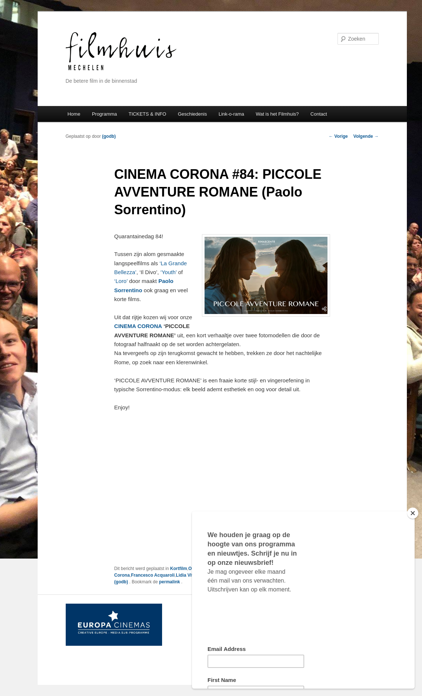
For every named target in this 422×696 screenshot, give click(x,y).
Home (74, 114)
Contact (319, 114)
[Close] (412, 513)
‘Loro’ (121, 281)
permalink (170, 581)
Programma (104, 114)
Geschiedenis (192, 114)
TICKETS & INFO (147, 114)
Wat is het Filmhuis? (277, 114)
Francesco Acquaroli (153, 575)
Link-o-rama (231, 114)
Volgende (365, 136)
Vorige (338, 136)
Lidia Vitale (187, 575)
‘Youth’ (168, 272)
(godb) (109, 136)
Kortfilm (178, 568)
